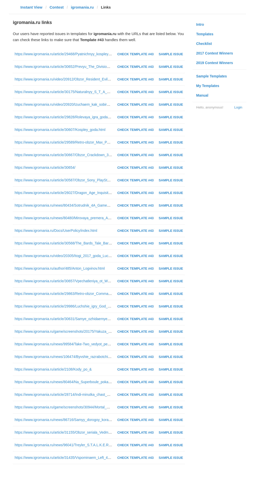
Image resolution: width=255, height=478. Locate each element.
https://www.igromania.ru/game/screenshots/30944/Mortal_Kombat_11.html (73, 407)
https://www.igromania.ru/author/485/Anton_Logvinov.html (60, 268)
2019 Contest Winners (214, 63)
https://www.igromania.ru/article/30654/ (45, 167)
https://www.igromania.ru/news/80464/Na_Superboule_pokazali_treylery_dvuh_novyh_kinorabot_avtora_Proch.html (105, 382)
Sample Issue (171, 54)
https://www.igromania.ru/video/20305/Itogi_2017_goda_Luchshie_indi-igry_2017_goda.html (86, 256)
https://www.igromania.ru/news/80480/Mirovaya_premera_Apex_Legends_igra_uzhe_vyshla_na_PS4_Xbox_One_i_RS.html (112, 218)
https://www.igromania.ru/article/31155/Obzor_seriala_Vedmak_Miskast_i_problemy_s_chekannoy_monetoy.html (103, 432)
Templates (204, 34)
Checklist (204, 44)
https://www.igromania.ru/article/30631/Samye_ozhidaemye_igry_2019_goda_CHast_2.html (86, 319)
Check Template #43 (135, 54)
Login (238, 107)
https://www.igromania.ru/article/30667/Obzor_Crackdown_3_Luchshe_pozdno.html (80, 155)
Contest (57, 7)
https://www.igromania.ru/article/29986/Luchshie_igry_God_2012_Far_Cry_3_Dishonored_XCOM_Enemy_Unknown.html (109, 306)
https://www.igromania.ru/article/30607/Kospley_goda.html (60, 130)
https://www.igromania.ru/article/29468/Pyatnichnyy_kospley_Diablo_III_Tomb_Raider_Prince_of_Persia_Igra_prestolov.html (112, 54)
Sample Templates (211, 76)
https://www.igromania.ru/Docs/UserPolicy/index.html (56, 231)
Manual (202, 95)
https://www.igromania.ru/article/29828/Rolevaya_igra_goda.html (65, 117)
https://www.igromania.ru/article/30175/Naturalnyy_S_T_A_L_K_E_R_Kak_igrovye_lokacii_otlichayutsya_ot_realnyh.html (109, 92)
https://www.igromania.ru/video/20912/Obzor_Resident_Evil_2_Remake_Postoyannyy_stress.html (91, 79)
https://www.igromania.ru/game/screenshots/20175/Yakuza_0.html (66, 331)
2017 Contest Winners (214, 53)
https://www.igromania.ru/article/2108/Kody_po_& (53, 369)
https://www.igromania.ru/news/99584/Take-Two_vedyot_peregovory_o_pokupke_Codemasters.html (93, 344)
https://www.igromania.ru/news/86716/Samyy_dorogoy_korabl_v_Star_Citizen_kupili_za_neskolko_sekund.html (102, 420)
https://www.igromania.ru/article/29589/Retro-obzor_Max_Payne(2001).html (74, 142)
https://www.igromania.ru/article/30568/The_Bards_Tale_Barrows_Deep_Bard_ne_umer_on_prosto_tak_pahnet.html (105, 243)
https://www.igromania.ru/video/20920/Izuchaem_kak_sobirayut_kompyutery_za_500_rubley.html (90, 104)
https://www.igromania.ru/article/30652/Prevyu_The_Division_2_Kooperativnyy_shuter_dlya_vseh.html (94, 67)
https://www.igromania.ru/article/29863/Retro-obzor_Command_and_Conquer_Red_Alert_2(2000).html (95, 294)
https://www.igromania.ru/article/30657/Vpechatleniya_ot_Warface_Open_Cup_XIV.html (83, 281)
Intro (200, 24)
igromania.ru (82, 7)
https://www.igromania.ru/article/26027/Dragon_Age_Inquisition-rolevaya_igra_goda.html (84, 193)
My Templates (207, 86)
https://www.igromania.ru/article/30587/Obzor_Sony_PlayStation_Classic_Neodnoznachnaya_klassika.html (98, 180)
